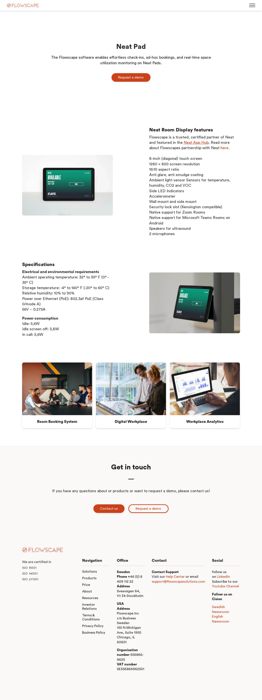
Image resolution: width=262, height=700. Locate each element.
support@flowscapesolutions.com (178, 582)
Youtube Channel (225, 586)
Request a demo (131, 77)
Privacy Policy (92, 626)
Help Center (175, 577)
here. (224, 148)
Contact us (109, 508)
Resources (90, 598)
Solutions (89, 571)
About (87, 591)
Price (86, 585)
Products (89, 578)
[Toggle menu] (252, 5)
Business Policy (93, 633)
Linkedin (223, 577)
